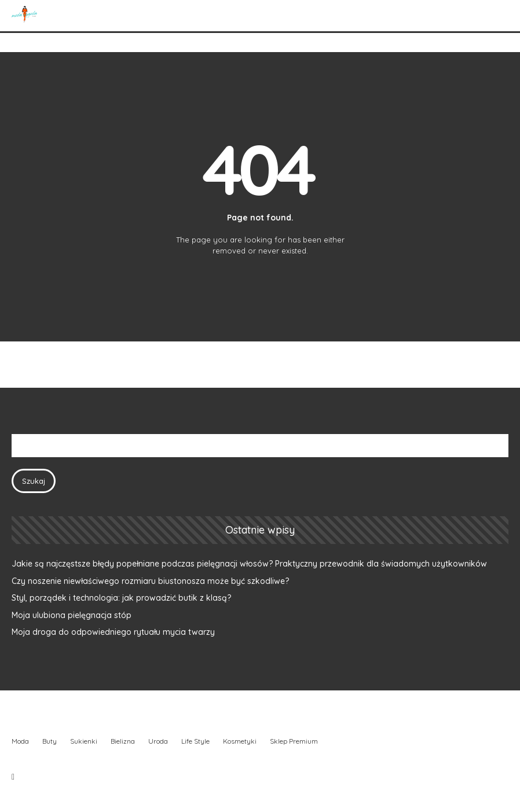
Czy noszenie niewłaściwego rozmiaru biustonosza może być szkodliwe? (150, 581)
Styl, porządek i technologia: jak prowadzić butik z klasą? (121, 598)
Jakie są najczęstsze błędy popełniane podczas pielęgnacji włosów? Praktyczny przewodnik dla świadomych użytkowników (249, 563)
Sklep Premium (294, 741)
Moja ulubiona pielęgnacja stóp (71, 615)
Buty (49, 741)
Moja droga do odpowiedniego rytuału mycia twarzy (113, 632)
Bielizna (123, 741)
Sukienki (83, 741)
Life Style (195, 741)
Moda (20, 741)
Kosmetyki (240, 741)
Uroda (158, 741)
